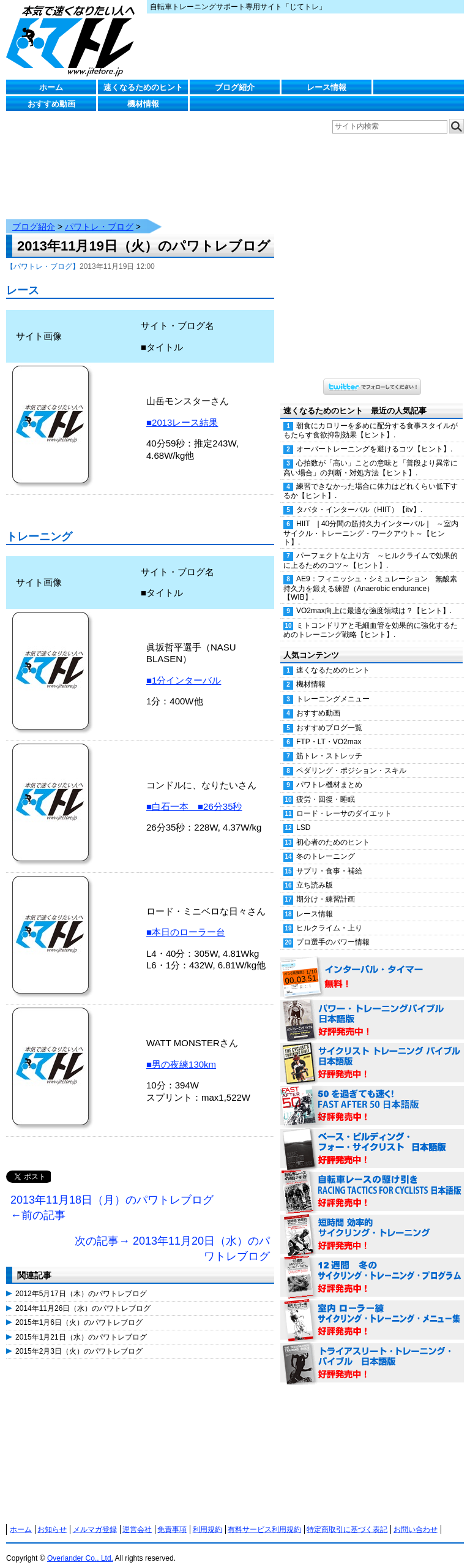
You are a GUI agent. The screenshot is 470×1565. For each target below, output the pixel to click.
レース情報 (326, 87)
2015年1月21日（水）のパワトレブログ (81, 1325)
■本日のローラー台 (185, 919)
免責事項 (172, 1517)
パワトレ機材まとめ (329, 772)
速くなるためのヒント (143, 87)
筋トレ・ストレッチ (329, 743)
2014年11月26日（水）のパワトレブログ (83, 1296)
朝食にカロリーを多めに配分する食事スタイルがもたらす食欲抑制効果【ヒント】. (370, 418)
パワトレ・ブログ (99, 214)
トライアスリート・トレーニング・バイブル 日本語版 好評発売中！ (372, 1351)
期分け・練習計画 (325, 887)
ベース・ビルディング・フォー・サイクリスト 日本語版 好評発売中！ (372, 1136)
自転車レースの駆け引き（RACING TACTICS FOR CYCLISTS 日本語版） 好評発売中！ (372, 1179)
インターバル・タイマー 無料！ (372, 965)
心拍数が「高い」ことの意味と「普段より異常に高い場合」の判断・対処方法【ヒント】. (370, 455)
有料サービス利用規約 (264, 1517)
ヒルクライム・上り (329, 915)
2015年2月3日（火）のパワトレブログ (79, 1339)
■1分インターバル (183, 668)
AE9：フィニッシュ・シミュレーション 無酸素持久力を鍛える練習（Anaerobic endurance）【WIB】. (370, 575)
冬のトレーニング (325, 844)
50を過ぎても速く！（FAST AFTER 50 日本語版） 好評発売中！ (372, 1094)
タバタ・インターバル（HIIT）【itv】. (359, 497)
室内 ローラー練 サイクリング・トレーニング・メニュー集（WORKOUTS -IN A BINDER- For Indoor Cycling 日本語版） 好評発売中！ (372, 1308)
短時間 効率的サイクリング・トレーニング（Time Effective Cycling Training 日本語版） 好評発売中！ (372, 1222)
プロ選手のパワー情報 (333, 930)
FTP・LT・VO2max (328, 729)
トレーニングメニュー (333, 686)
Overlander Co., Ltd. (80, 1546)
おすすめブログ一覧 (329, 715)
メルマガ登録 (95, 1517)
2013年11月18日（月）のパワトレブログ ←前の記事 (112, 1196)
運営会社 (137, 1517)
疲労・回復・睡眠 (325, 787)
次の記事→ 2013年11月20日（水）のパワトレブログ (172, 1237)
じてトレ (73, 40)
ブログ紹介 (235, 87)
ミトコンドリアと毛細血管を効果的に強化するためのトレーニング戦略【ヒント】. (370, 618)
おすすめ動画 (51, 103)
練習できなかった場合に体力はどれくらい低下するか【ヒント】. (370, 479)
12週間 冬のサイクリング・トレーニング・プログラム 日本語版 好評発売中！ (372, 1265)
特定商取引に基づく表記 (347, 1517)
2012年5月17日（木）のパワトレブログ (81, 1281)
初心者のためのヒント (333, 830)
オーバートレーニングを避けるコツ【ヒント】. (374, 436)
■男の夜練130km (181, 1052)
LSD (303, 815)
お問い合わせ (416, 1517)
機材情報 (143, 103)
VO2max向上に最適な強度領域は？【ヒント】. (374, 598)
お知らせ (52, 1517)
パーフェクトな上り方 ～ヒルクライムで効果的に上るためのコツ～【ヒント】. (370, 548)
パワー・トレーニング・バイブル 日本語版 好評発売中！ (372, 1008)
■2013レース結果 (182, 410)
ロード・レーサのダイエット (344, 801)
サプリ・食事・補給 (329, 858)
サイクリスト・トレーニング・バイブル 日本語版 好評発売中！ (372, 1051)
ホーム (51, 87)
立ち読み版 (314, 873)
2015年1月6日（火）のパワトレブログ (79, 1310)
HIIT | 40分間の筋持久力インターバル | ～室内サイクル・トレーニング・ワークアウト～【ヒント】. (370, 520)
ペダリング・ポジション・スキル (351, 758)
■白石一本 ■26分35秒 (194, 794)
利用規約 (207, 1517)
